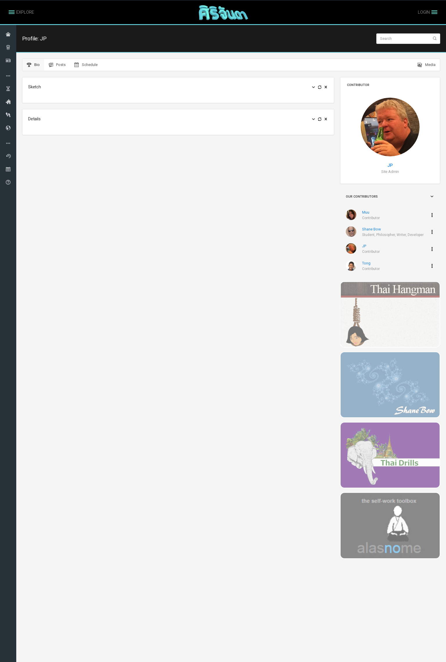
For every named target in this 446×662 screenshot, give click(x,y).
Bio (33, 64)
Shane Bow (371, 229)
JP (390, 165)
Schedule (86, 64)
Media (427, 64)
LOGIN (424, 12)
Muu (365, 212)
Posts (57, 64)
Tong (366, 263)
